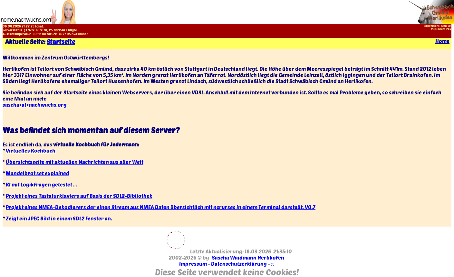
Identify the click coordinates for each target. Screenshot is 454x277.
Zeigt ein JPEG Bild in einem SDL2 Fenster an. (59, 218)
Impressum (193, 264)
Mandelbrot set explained (37, 173)
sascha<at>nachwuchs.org (35, 104)
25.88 (53, 30)
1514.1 (63, 30)
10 (35, 34)
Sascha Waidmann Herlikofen (248, 257)
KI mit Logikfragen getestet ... (41, 184)
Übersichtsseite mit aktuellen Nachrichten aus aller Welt (74, 162)
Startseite (61, 41)
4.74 (44, 30)
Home (442, 41)
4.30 (36, 30)
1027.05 (65, 34)
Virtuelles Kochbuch (30, 150)
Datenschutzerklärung (239, 264)
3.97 (28, 30)
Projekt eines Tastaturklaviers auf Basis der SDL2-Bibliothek (79, 196)
